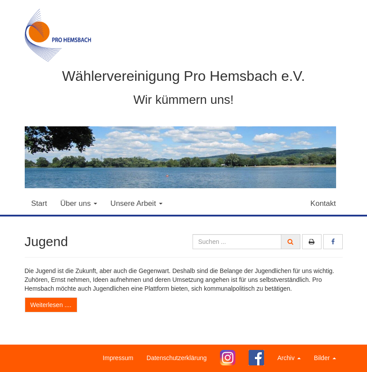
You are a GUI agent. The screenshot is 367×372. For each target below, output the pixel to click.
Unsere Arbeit (136, 203)
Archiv (289, 357)
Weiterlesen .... (51, 304)
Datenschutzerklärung (177, 357)
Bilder (325, 357)
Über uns (78, 203)
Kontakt (323, 203)
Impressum (118, 357)
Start (39, 203)
